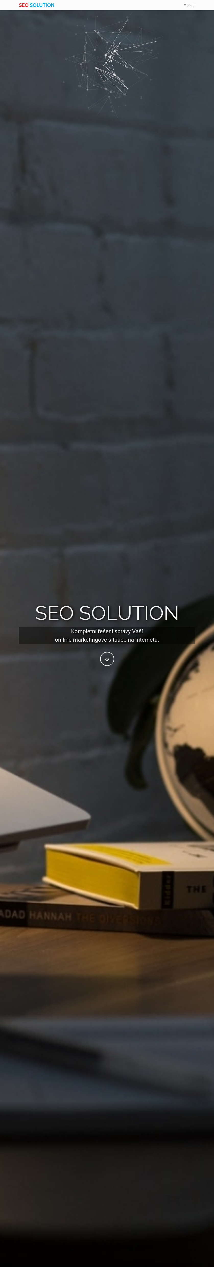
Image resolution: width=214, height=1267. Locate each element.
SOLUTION (36, 5)
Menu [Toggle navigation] (190, 5)
